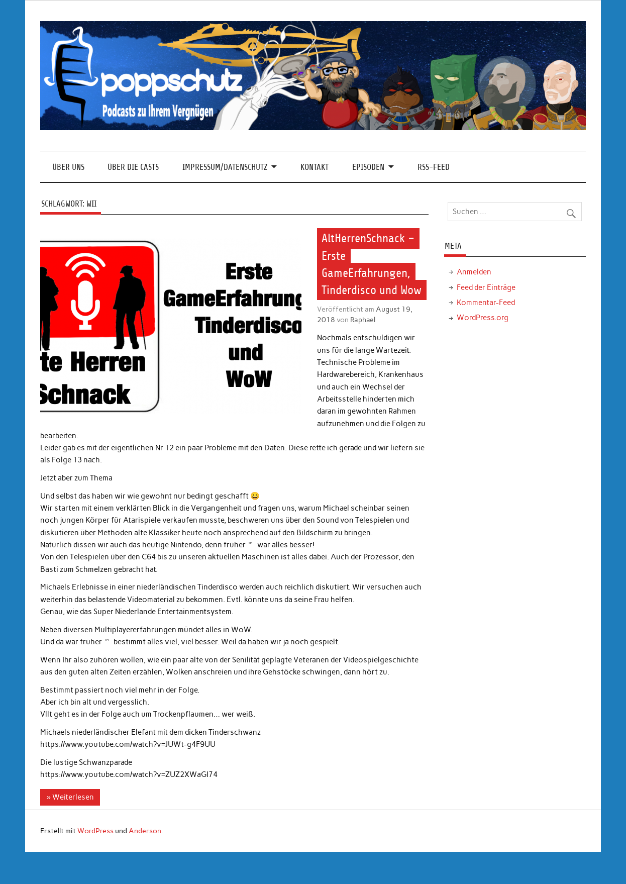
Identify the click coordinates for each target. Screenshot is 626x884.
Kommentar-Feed (486, 302)
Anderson (145, 831)
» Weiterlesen (69, 797)
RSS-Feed (434, 167)
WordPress (95, 831)
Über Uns (68, 167)
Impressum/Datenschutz (224, 167)
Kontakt (314, 167)
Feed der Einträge (486, 287)
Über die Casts (133, 167)
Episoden (368, 167)
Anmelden (474, 271)
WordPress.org (482, 317)
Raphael (362, 319)
